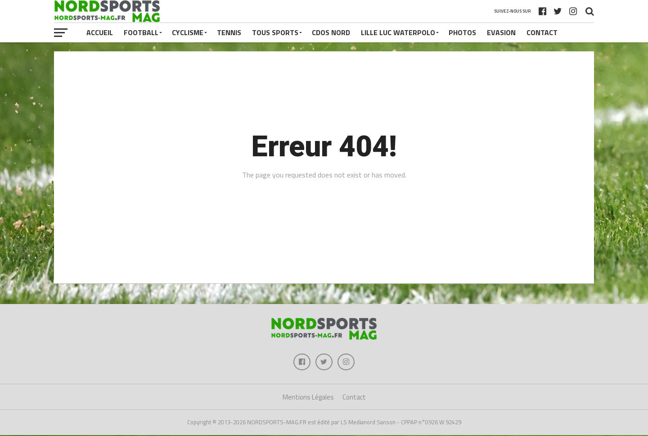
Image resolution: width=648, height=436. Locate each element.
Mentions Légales (308, 398)
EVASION (501, 32)
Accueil (99, 32)
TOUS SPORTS (275, 32)
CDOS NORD (331, 32)
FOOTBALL (141, 32)
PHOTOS (462, 32)
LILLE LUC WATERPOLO (398, 32)
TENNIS (229, 32)
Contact (542, 32)
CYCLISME (187, 32)
